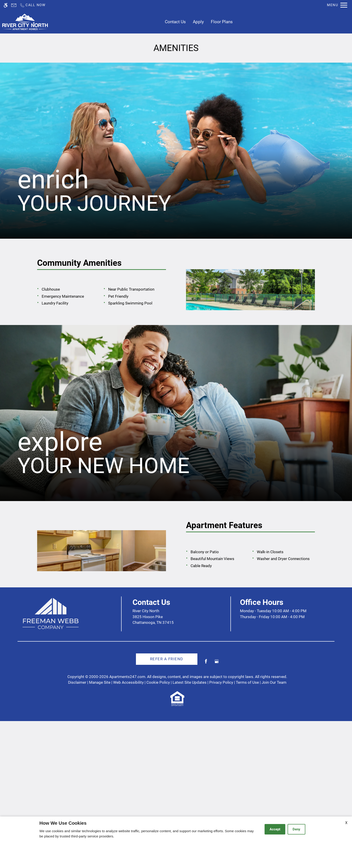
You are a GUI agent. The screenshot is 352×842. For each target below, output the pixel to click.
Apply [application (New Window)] (198, 21)
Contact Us (175, 21)
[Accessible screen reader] (6, 5)
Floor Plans (222, 21)
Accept (275, 829)
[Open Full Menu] (337, 5)
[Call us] (32, 5)
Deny (296, 829)
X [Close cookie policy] (346, 823)
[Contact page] (14, 5)
